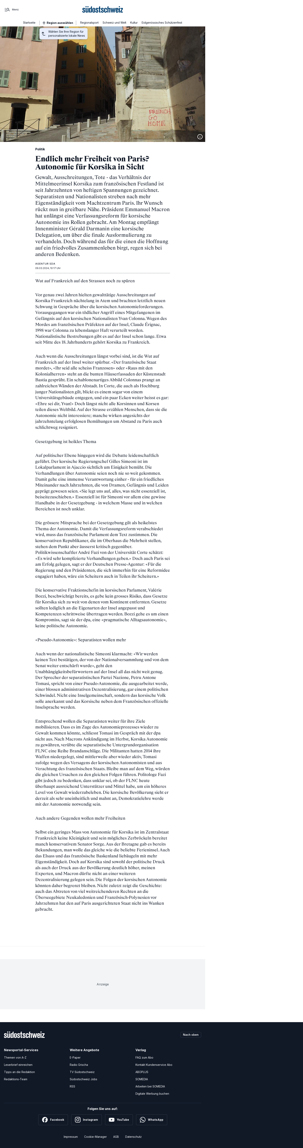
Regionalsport (89, 22)
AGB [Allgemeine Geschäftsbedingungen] (116, 1136)
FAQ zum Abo (144, 1057)
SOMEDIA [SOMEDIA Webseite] (141, 1079)
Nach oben (191, 1034)
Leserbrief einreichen (18, 1064)
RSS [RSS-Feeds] (72, 1086)
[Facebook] (53, 1119)
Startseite (29, 22)
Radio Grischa (79, 1064)
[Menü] (11, 9)
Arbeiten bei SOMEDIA (150, 1086)
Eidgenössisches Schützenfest (162, 22)
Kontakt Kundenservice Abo (153, 1064)
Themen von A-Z (15, 1057)
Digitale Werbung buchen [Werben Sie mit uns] (152, 1093)
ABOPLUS (141, 1072)
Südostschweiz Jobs (83, 1079)
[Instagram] (86, 1119)
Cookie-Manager (95, 1136)
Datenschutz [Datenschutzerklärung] (133, 1136)
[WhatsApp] (151, 1119)
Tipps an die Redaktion (19, 1072)
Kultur (134, 22)
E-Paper (75, 1057)
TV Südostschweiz (82, 1072)
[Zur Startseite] (102, 10)
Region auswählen (60, 22)
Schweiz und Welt (114, 22)
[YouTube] (119, 1119)
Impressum (71, 1136)
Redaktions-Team (15, 1079)
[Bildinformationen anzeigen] (200, 137)
